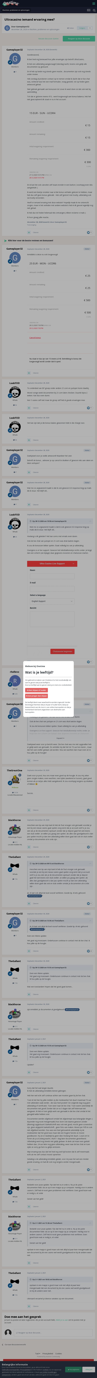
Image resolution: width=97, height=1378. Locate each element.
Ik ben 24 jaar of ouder (36, 690)
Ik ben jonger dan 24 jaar (36, 696)
